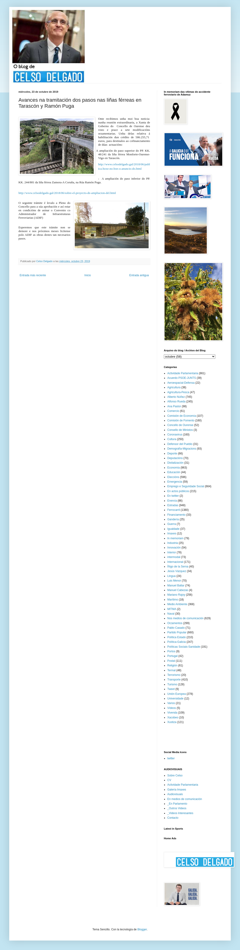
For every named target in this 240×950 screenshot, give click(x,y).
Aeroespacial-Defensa (181, 382)
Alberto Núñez (176, 396)
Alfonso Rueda (176, 401)
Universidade (175, 698)
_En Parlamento (177, 803)
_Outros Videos (176, 808)
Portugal (172, 656)
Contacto (172, 817)
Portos (171, 651)
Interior (171, 552)
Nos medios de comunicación (185, 618)
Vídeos (171, 708)
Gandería (173, 519)
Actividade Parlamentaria (182, 373)
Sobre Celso (175, 775)
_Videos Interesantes (180, 813)
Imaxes (171, 533)
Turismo (172, 684)
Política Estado (176, 637)
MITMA (171, 609)
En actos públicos (178, 491)
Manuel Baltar (175, 585)
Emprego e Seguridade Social (185, 486)
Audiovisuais (175, 794)
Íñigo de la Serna (177, 566)
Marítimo (172, 599)
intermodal (173, 557)
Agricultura (173, 387)
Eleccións (173, 477)
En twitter (173, 495)
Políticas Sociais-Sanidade (183, 646)
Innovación (174, 547)
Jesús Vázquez (176, 571)
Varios (171, 703)
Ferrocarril (173, 510)
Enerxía (172, 500)
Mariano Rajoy (176, 594)
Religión (172, 665)
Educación (173, 472)
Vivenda (172, 712)
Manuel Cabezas (177, 590)
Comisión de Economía (181, 415)
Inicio (87, 275)
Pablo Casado (176, 627)
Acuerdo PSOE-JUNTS (181, 378)
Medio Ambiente (177, 604)
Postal (171, 660)
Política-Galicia (176, 642)
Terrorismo (173, 675)
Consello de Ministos (180, 430)
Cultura (171, 439)
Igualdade (173, 528)
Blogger (142, 929)
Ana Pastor (174, 406)
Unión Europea (176, 694)
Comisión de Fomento (180, 420)
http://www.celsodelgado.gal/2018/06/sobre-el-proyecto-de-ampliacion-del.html (67, 193)
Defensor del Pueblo (179, 444)
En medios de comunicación (184, 799)
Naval (170, 613)
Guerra (171, 524)
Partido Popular (176, 632)
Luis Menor (174, 580)
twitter (171, 758)
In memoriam (175, 538)
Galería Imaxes (176, 789)
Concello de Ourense (180, 425)
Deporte (172, 453)
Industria (172, 543)
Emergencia (174, 481)
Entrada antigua (139, 275)
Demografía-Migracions (181, 448)
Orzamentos (174, 623)
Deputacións (175, 458)
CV (169, 780)
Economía (173, 467)
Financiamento (176, 514)
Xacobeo (172, 717)
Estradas (172, 505)
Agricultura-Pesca (178, 392)
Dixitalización (175, 462)
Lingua (171, 576)
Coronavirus (174, 434)
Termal (171, 670)
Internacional (175, 562)
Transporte (174, 679)
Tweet (171, 689)
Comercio (173, 411)
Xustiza (171, 722)
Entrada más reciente (33, 275)
